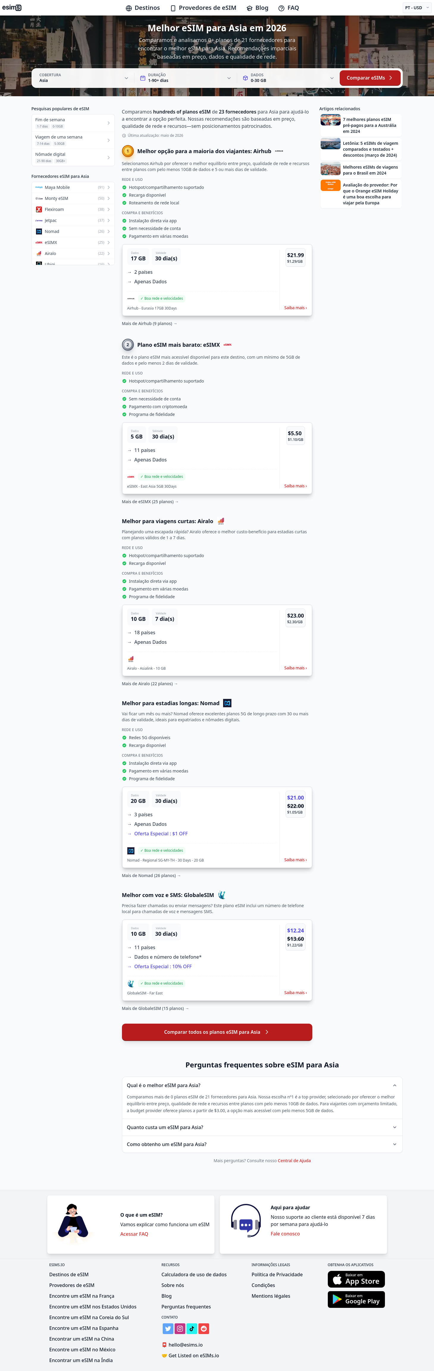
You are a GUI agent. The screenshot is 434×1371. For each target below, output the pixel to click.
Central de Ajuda (294, 1160)
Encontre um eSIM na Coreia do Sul (89, 1317)
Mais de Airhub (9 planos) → (150, 323)
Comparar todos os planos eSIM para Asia (217, 1032)
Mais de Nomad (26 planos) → (151, 875)
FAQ (288, 8)
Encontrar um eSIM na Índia (81, 1360)
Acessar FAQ (134, 1234)
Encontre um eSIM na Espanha (84, 1328)
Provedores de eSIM (203, 8)
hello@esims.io (183, 1345)
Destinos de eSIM (69, 1274)
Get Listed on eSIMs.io (190, 1355)
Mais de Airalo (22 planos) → (150, 683)
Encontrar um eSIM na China (81, 1339)
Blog (257, 8)
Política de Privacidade (277, 1274)
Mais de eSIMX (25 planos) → (150, 501)
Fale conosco (285, 1233)
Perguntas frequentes (186, 1306)
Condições (263, 1285)
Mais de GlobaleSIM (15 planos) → (155, 1008)
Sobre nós (173, 1285)
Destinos (142, 8)
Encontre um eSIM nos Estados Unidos (93, 1306)
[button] (217, 280)
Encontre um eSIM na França (82, 1296)
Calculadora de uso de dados (194, 1274)
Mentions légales (271, 1296)
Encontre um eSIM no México (82, 1349)
